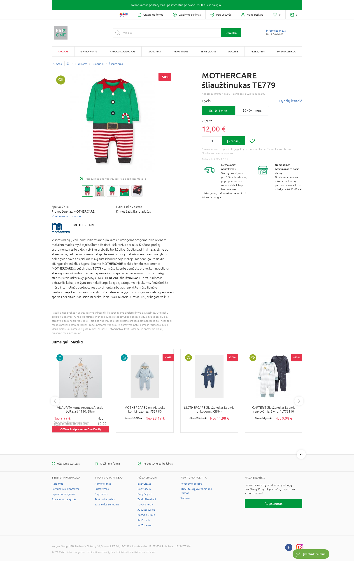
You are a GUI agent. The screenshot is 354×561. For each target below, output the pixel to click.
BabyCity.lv (144, 489)
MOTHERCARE (84, 225)
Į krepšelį (233, 141)
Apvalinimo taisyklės (64, 499)
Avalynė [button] (233, 51)
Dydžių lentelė (290, 101)
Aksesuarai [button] (258, 51)
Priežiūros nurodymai (66, 216)
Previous (55, 401)
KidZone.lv (143, 520)
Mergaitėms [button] (180, 51)
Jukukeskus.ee (146, 509)
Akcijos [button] (63, 51)
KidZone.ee (144, 525)
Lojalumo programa (63, 494)
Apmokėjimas (103, 483)
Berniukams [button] (208, 51)
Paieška (231, 33)
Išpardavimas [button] (89, 51)
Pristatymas (102, 489)
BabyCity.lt (144, 483)
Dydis (206, 101)
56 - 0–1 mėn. (218, 111)
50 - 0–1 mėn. (252, 110)
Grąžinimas (101, 494)
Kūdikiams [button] (154, 51)
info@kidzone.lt (276, 30)
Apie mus (57, 483)
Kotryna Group (146, 514)
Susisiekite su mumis (107, 504)
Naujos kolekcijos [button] (122, 51)
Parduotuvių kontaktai (65, 489)
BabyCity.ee (144, 494)
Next (298, 401)
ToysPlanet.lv (145, 504)
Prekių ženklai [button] (286, 51)
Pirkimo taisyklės (105, 499)
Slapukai (185, 498)
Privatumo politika (191, 483)
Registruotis (273, 503)
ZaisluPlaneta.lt (146, 499)
